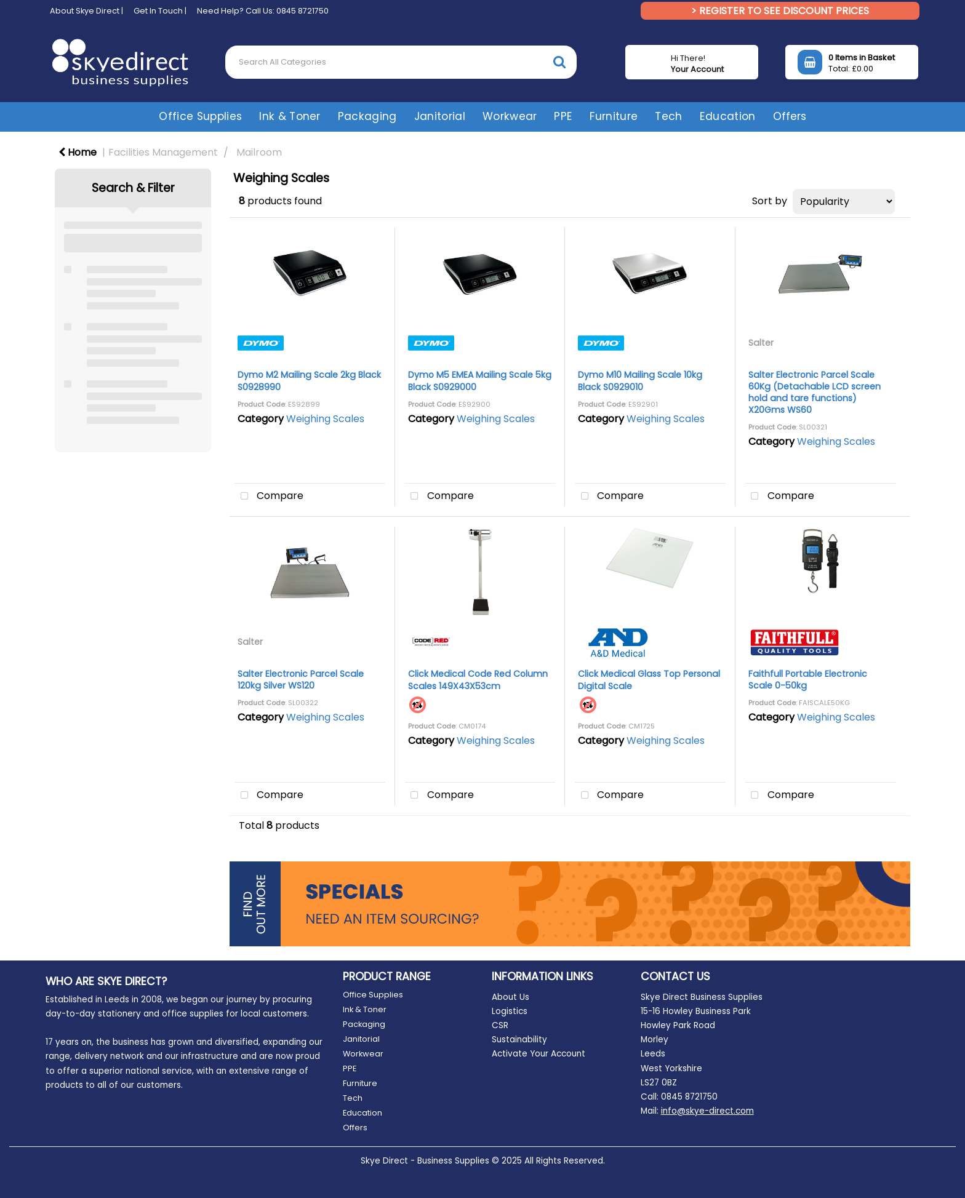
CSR (500, 1025)
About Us (510, 997)
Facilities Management (163, 152)
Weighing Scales (325, 419)
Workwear (509, 116)
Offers (789, 116)
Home (77, 152)
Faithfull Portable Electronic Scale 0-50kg (807, 680)
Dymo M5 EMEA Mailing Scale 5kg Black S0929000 (479, 381)
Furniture (614, 116)
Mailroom (259, 152)
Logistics (509, 1011)
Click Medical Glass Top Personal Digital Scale (649, 680)
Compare (268, 496)
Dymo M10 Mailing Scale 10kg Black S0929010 (640, 381)
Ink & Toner (290, 116)
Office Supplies (200, 116)
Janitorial (439, 116)
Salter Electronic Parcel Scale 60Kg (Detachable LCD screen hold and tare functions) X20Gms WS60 (814, 393)
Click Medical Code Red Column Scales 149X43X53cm (478, 680)
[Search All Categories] (401, 62)
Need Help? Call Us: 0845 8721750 (263, 11)
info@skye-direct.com (707, 1111)
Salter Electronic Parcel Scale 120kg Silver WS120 (301, 680)
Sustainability (519, 1039)
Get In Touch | (160, 11)
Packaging (367, 116)
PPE (563, 116)
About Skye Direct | (86, 11)
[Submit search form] (559, 62)
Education (728, 116)
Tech (668, 116)
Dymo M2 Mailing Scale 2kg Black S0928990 (309, 381)
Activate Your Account (538, 1054)
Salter (761, 343)
